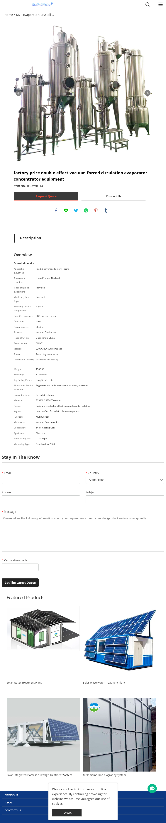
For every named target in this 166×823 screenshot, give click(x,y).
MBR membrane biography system (104, 775)
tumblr (106, 210)
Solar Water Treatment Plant (24, 683)
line (66, 210)
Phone (6, 493)
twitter (76, 210)
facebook (56, 210)
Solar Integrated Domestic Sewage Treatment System (39, 775)
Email (6, 473)
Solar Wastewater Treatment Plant (104, 683)
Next (147, 93)
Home (8, 15)
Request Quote (46, 196)
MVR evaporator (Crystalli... (35, 15)
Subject (91, 493)
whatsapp (86, 210)
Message (9, 512)
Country (92, 473)
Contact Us (113, 196)
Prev (18, 93)
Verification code (14, 561)
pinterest (96, 210)
